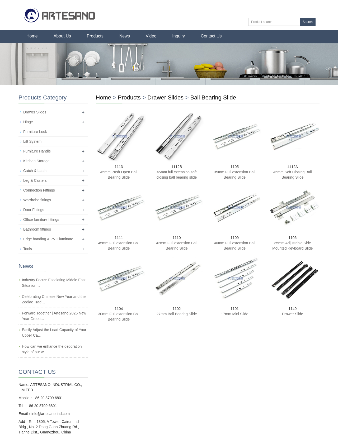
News (124, 36)
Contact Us (211, 36)
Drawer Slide (292, 314)
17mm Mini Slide (234, 314)
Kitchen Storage (36, 161)
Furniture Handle (37, 151)
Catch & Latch (34, 171)
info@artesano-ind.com (50, 414)
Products (95, 36)
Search (308, 22)
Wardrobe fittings (37, 200)
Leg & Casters (35, 180)
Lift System (32, 141)
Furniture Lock (35, 132)
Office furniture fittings (41, 219)
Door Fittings (33, 210)
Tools (27, 249)
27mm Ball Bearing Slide (176, 314)
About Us (62, 36)
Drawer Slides (165, 97)
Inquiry (178, 36)
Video (151, 36)
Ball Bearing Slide (213, 97)
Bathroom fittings (37, 229)
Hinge (28, 122)
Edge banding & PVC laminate (48, 239)
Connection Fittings (39, 190)
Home (32, 36)
